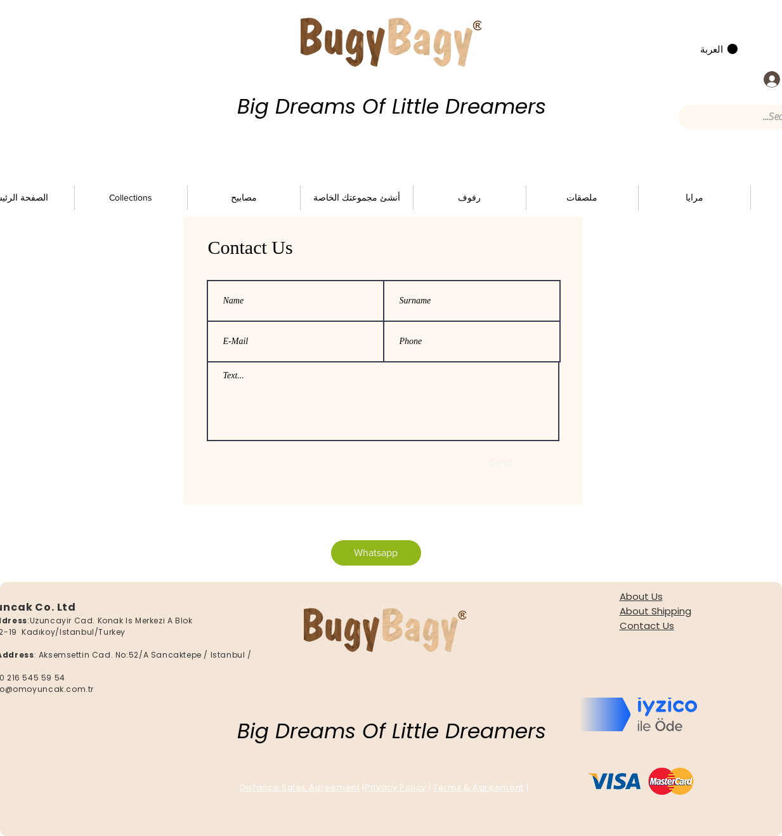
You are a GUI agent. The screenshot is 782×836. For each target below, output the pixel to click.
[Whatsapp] (376, 553)
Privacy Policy (395, 787)
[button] (719, 49)
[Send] (500, 462)
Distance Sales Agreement (300, 787)
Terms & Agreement (478, 787)
